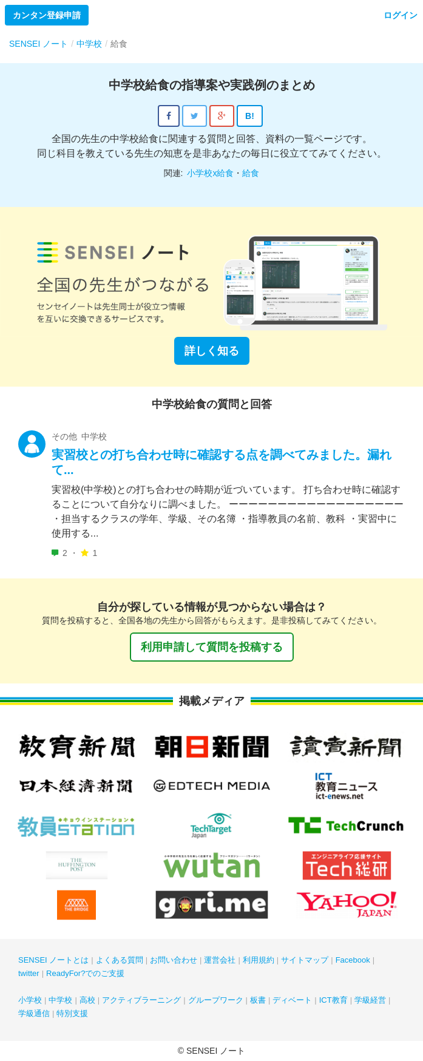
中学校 (60, 1000)
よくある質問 (119, 959)
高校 (87, 1000)
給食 (250, 173)
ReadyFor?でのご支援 (85, 973)
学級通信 (34, 1013)
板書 (258, 1000)
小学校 (30, 1000)
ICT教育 (333, 1000)
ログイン (401, 15)
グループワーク (215, 1000)
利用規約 (258, 959)
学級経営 (370, 1000)
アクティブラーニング (141, 1000)
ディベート (292, 1000)
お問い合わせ (173, 959)
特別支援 (72, 1013)
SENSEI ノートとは (53, 959)
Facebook (353, 959)
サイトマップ (304, 959)
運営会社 (219, 959)
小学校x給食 (210, 173)
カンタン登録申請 (47, 15)
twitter (28, 973)
